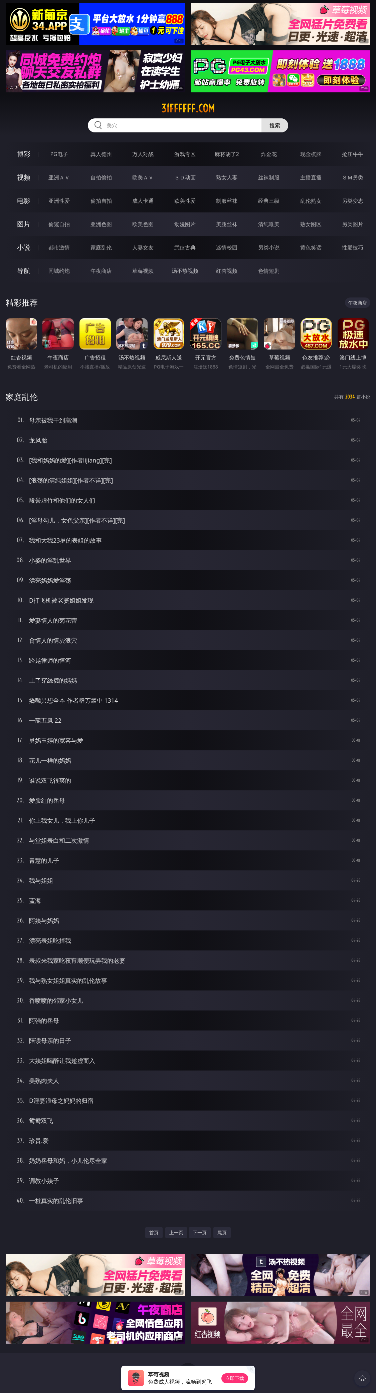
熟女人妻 (226, 177)
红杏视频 (226, 270)
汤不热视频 (185, 270)
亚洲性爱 (59, 200)
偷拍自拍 (101, 200)
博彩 (23, 153)
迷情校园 (226, 247)
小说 (23, 247)
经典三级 (268, 200)
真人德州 (101, 154)
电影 (23, 200)
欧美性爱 (185, 200)
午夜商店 (101, 270)
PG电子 (59, 154)
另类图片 (352, 224)
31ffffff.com (188, 108)
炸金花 (269, 154)
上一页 (176, 1232)
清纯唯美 (268, 224)
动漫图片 (185, 224)
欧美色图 (143, 224)
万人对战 (143, 154)
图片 (23, 223)
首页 (154, 1232)
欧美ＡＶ (143, 177)
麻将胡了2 (227, 154)
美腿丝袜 (226, 224)
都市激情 (59, 247)
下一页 (200, 1232)
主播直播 (311, 177)
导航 (23, 270)
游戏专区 (185, 154)
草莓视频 (143, 270)
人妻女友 (143, 247)
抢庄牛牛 (352, 154)
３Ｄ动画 (185, 177)
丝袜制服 (268, 177)
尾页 (222, 1232)
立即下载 (234, 1378)
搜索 (274, 125)
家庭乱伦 (101, 247)
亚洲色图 (101, 224)
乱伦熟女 (311, 200)
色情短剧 (268, 270)
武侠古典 (185, 247)
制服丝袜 (226, 200)
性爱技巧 (352, 247)
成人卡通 (143, 200)
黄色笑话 (311, 247)
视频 (23, 177)
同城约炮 (59, 270)
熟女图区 (311, 224)
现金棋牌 (311, 154)
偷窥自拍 (59, 224)
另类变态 (352, 200)
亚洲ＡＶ (59, 177)
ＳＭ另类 (352, 177)
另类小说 (268, 247)
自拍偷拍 (101, 177)
